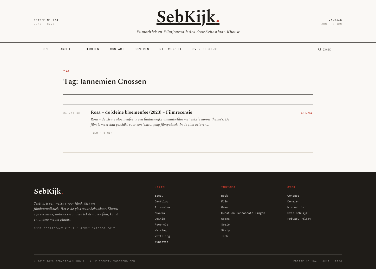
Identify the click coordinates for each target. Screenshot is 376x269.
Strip (225, 230)
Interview (162, 207)
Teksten (92, 49)
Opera (225, 219)
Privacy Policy (299, 219)
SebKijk (188, 17)
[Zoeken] (324, 49)
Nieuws (160, 213)
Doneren (142, 49)
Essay (159, 196)
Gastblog (161, 201)
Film (224, 201)
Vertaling (162, 236)
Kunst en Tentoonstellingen (243, 213)
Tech (224, 236)
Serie (225, 224)
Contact (117, 49)
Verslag (161, 230)
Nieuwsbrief (171, 49)
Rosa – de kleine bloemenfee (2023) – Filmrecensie (141, 112)
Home (46, 49)
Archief (67, 49)
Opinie (160, 219)
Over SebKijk (205, 49)
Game (224, 207)
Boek (224, 196)
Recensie (161, 224)
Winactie (161, 242)
